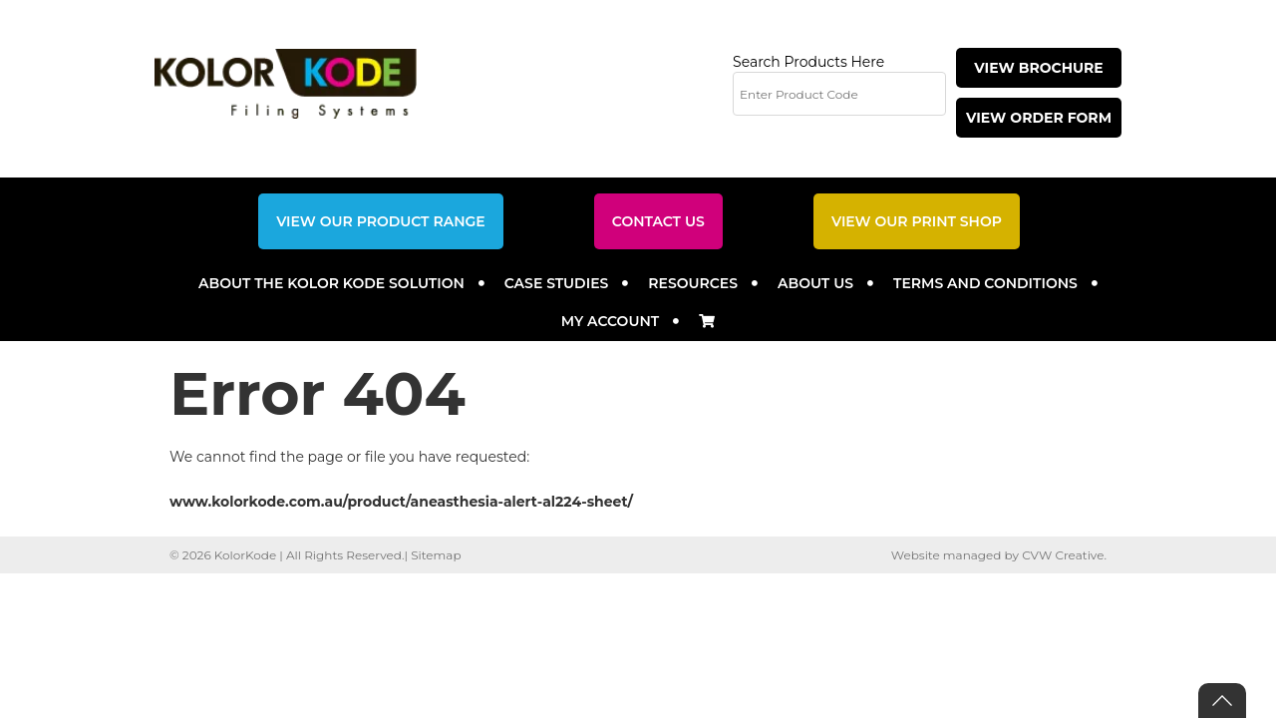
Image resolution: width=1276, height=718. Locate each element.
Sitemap (436, 554)
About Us (815, 283)
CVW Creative (1063, 554)
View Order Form (1039, 118)
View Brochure (1038, 68)
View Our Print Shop (916, 221)
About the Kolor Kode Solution (331, 283)
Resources (693, 283)
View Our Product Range (380, 221)
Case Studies (556, 283)
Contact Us (658, 221)
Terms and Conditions (985, 283)
